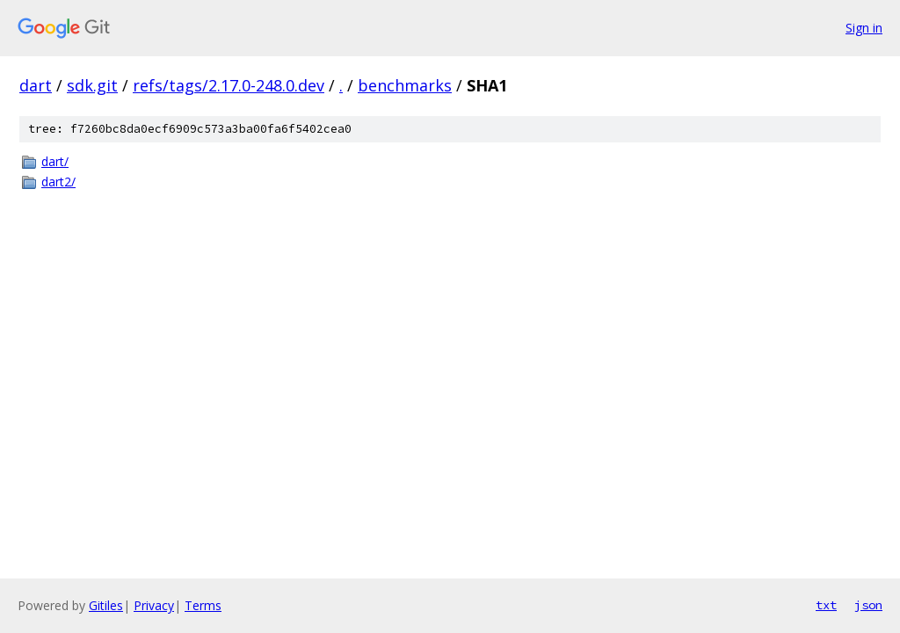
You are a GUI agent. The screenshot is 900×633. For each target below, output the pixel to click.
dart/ (55, 161)
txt (826, 605)
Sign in (864, 27)
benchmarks (405, 85)
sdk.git (92, 85)
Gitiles (106, 605)
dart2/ (58, 181)
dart (35, 85)
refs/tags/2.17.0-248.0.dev (228, 85)
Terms (203, 605)
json (868, 605)
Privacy (154, 605)
